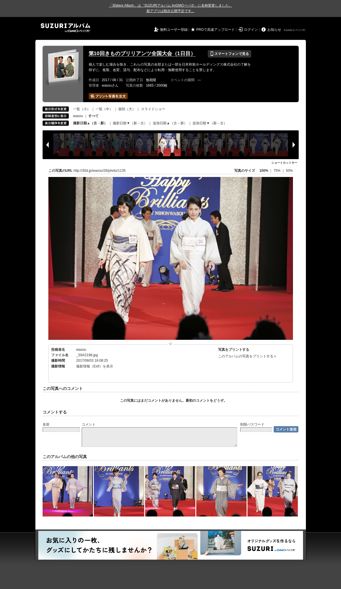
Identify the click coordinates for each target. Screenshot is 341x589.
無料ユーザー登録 (174, 30)
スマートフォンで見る (229, 54)
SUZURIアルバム (65, 28)
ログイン (251, 30)
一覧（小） (81, 109)
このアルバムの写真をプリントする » (247, 356)
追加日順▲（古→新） (170, 123)
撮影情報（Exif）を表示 (94, 366)
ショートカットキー (284, 162)
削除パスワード (252, 424)
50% (289, 171)
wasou (78, 116)
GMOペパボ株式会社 (295, 30)
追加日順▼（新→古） (210, 123)
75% (277, 171)
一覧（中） (104, 109)
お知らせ (274, 30)
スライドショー (153, 109)
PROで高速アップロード (215, 30)
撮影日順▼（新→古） (130, 123)
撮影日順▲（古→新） (90, 123)
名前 (46, 424)
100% (263, 171)
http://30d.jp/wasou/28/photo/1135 (100, 171)
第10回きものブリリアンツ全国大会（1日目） (142, 53)
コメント (89, 424)
